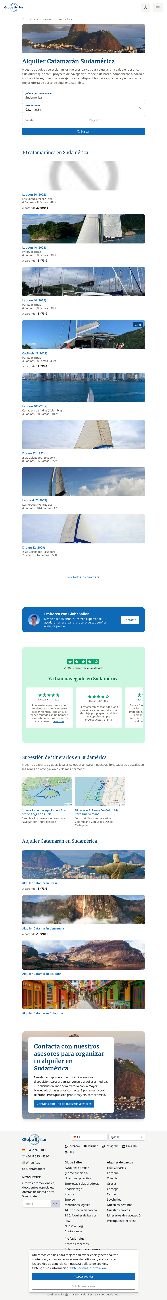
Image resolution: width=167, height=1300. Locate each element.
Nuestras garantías (78, 1178)
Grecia (111, 1184)
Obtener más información (88, 1268)
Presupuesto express (121, 1221)
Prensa (69, 1194)
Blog (69, 1152)
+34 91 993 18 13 (34, 1150)
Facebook (72, 1146)
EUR (127, 1137)
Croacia (112, 1178)
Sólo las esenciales (83, 1286)
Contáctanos (73, 1231)
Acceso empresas (77, 1244)
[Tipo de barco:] (83, 108)
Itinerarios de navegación (124, 1215)
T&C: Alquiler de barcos (81, 1215)
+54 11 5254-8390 (35, 1156)
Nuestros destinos (119, 1205)
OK (55, 1204)
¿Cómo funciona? (76, 1173)
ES (89, 1137)
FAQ (67, 1221)
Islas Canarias (116, 1168)
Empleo (70, 1199)
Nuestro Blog (74, 1226)
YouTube (91, 1146)
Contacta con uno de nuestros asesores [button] (64, 1104)
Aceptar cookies (83, 1276)
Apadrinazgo (73, 1189)
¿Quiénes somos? (77, 1168)
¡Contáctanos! (33, 1169)
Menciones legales (77, 1205)
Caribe (111, 1194)
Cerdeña (113, 1173)
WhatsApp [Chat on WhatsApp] (31, 1163)
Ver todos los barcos (84, 577)
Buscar (83, 131)
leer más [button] (58, 721)
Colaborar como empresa (82, 1249)
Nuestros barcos (118, 1210)
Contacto (130, 620)
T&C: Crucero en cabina (81, 1210)
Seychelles (114, 1199)
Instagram (110, 1146)
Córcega (112, 1189)
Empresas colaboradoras (82, 1184)
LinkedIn (129, 1146)
